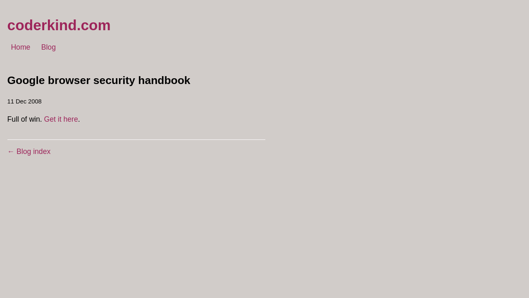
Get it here (61, 119)
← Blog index (29, 151)
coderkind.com (59, 25)
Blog (48, 47)
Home (20, 47)
